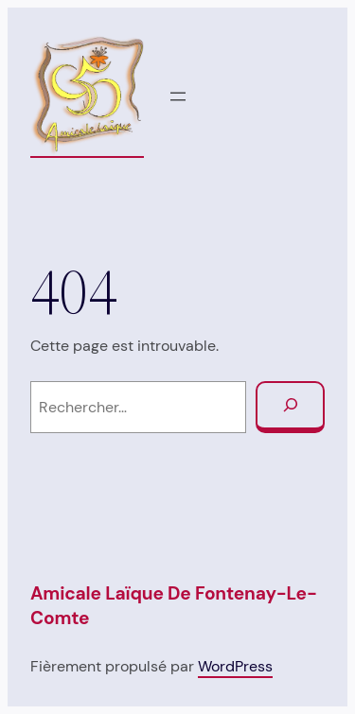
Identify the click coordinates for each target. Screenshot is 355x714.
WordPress (235, 666)
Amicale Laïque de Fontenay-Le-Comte (173, 606)
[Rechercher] (290, 407)
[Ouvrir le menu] (178, 96)
